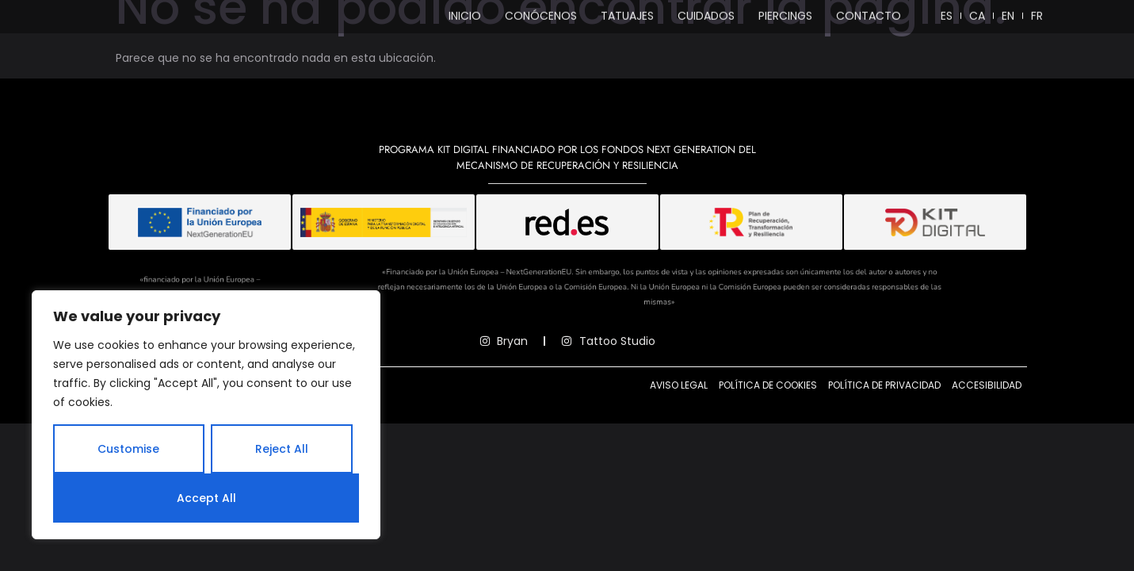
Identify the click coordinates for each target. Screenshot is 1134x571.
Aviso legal (679, 413)
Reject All (281, 449)
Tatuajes (627, 19)
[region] (206, 414)
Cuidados (706, 19)
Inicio (465, 19)
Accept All (206, 498)
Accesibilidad (986, 413)
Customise (128, 449)
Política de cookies (768, 413)
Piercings (785, 19)
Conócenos (541, 19)
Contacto (868, 19)
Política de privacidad (884, 413)
